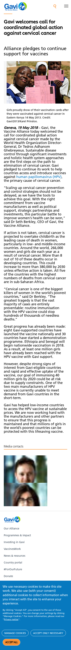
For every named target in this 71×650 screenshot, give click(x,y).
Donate (8, 576)
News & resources (14, 555)
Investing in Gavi (14, 542)
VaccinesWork (12, 549)
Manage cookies (15, 633)
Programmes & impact (17, 535)
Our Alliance (11, 528)
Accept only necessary (48, 633)
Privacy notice (11, 619)
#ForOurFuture (13, 569)
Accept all (11, 642)
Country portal (13, 562)
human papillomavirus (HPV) (39, 177)
